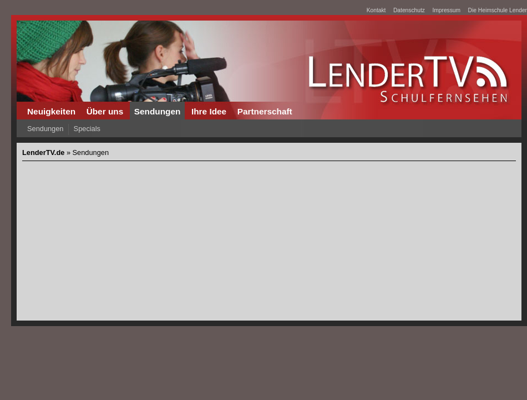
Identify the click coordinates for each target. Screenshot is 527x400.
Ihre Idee (208, 111)
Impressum (446, 10)
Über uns (105, 111)
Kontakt (376, 10)
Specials (87, 128)
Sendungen (157, 111)
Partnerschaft (264, 111)
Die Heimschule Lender (497, 10)
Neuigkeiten (51, 111)
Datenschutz (409, 10)
